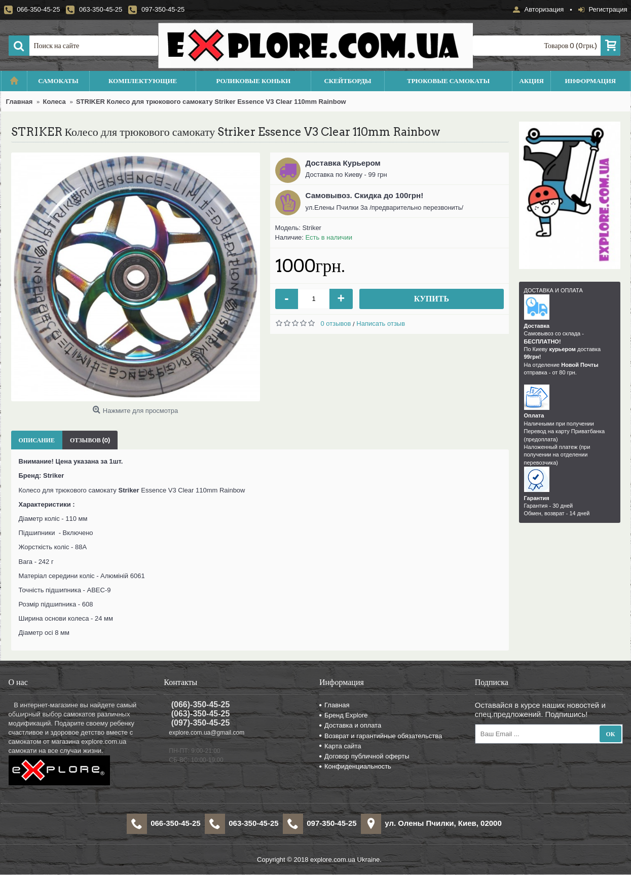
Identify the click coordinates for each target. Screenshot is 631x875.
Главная (334, 705)
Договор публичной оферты (364, 756)
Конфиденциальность (355, 766)
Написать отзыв (380, 323)
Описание (37, 440)
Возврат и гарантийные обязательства (380, 736)
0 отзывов (336, 323)
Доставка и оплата (350, 725)
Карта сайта (340, 746)
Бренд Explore (343, 715)
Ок (610, 734)
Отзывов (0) (90, 440)
